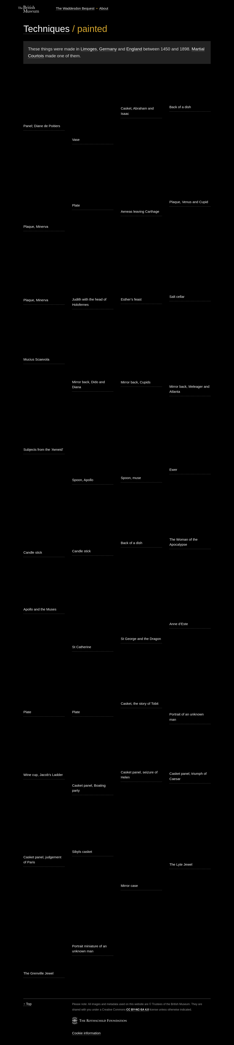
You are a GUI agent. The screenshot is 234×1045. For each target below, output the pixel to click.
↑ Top (27, 1004)
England (134, 49)
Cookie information (86, 1033)
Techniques (46, 29)
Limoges (89, 49)
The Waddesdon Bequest (75, 8)
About (103, 8)
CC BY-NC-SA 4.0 (137, 1009)
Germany (108, 49)
